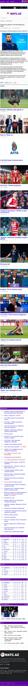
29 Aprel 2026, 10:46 (4, 316)
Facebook (24, 1)
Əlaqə (8, 1)
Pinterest (27, 1)
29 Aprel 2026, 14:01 (4, 111)
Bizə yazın (13, 1)
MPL (6, 670)
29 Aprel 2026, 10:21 (4, 341)
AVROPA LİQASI (17, 671)
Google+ (25, 1)
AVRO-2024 (2, 673)
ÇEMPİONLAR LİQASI (8, 671)
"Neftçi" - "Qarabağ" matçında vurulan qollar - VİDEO (13, 618)
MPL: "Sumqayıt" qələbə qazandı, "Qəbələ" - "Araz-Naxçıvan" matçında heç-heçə (14, 627)
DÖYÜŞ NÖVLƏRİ (16, 28)
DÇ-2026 (23, 671)
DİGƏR (7, 673)
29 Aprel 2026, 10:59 (4, 291)
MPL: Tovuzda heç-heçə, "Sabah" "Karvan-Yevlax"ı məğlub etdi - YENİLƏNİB (13, 639)
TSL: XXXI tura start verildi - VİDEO (14, 643)
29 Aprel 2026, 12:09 (4, 240)
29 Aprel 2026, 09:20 (4, 392)
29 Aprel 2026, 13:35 (4, 136)
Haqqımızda (2, 1)
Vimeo (6, 664)
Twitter (22, 1)
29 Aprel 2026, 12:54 (4, 187)
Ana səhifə (2, 683)
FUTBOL (2, 670)
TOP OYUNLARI (11, 670)
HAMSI (25, 604)
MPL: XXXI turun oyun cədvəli (12, 635)
